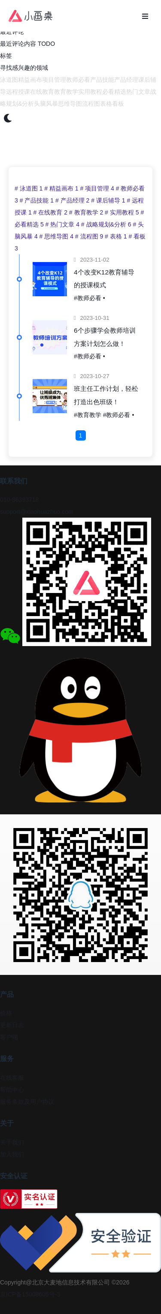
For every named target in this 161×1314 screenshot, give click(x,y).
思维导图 (70, 103)
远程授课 (18, 91)
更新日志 (12, 1025)
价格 (6, 1013)
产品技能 (102, 79)
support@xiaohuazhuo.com (36, 511)
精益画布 (30, 79)
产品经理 (126, 79)
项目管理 (54, 79)
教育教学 (66, 91)
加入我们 (12, 1154)
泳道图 (9, 79)
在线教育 (42, 91)
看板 (118, 103)
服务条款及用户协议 (27, 1101)
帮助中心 (12, 1089)
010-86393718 (19, 499)
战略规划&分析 (107, 224)
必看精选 (114, 91)
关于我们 (12, 1142)
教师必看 (78, 79)
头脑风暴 (46, 103)
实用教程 (90, 91)
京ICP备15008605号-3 (30, 1294)
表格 (106, 103)
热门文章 (138, 91)
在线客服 (12, 1077)
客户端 (9, 1037)
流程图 (91, 103)
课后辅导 (109, 200)
